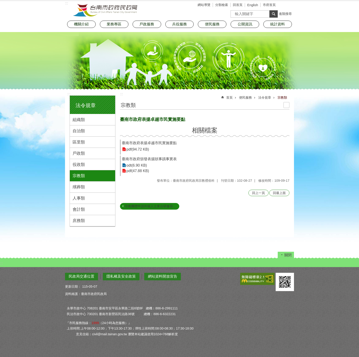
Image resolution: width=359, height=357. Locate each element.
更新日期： (73, 286)
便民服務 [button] (212, 24)
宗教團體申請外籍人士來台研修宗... (150, 206)
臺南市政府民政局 (105, 10)
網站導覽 (204, 5)
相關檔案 (205, 130)
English (252, 5)
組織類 (79, 119)
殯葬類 (79, 187)
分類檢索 (221, 5)
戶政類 (79, 153)
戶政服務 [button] (146, 24)
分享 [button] (290, 5)
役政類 (79, 164)
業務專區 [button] (114, 24)
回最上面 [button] (279, 193)
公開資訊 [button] (245, 24)
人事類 (79, 198)
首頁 (229, 97)
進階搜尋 (285, 14)
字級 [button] (283, 5)
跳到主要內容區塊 (2, 2)
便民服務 (245, 97)
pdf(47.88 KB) (137, 171)
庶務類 (79, 220)
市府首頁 (269, 5)
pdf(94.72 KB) (137, 149)
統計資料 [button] (277, 24)
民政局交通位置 (81, 276)
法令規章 (86, 105)
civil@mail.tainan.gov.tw (109, 334)
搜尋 (234, 12)
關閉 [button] (288, 255)
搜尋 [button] (273, 14)
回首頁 (237, 5)
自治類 (79, 131)
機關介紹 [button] (81, 24)
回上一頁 (258, 193)
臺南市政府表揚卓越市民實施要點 (149, 143)
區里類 (79, 142)
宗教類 (79, 175)
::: (68, 94)
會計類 (79, 209)
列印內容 (286, 105)
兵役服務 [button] (179, 24)
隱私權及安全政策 (121, 276)
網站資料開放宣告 (162, 276)
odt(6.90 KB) (136, 165)
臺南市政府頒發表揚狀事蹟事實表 (149, 159)
